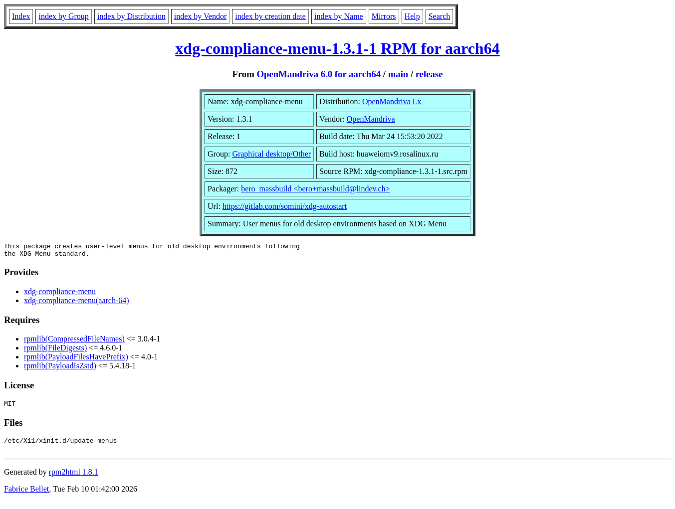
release (429, 74)
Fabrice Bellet (26, 496)
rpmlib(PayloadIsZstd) (60, 368)
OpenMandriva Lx (392, 101)
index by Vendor (200, 16)
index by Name (338, 16)
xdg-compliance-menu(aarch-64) (76, 303)
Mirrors (384, 16)
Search (439, 16)
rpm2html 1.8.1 (73, 479)
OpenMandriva (371, 119)
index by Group (63, 16)
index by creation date (270, 16)
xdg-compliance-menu (60, 294)
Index (21, 16)
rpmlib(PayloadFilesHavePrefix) (76, 359)
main (398, 74)
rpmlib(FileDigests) (55, 350)
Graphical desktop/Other (271, 154)
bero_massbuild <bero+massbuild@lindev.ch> (315, 188)
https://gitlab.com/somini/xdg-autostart (285, 206)
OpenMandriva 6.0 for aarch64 (318, 74)
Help (412, 16)
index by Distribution (131, 16)
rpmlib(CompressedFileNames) (74, 342)
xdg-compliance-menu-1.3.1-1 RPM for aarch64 (337, 48)
